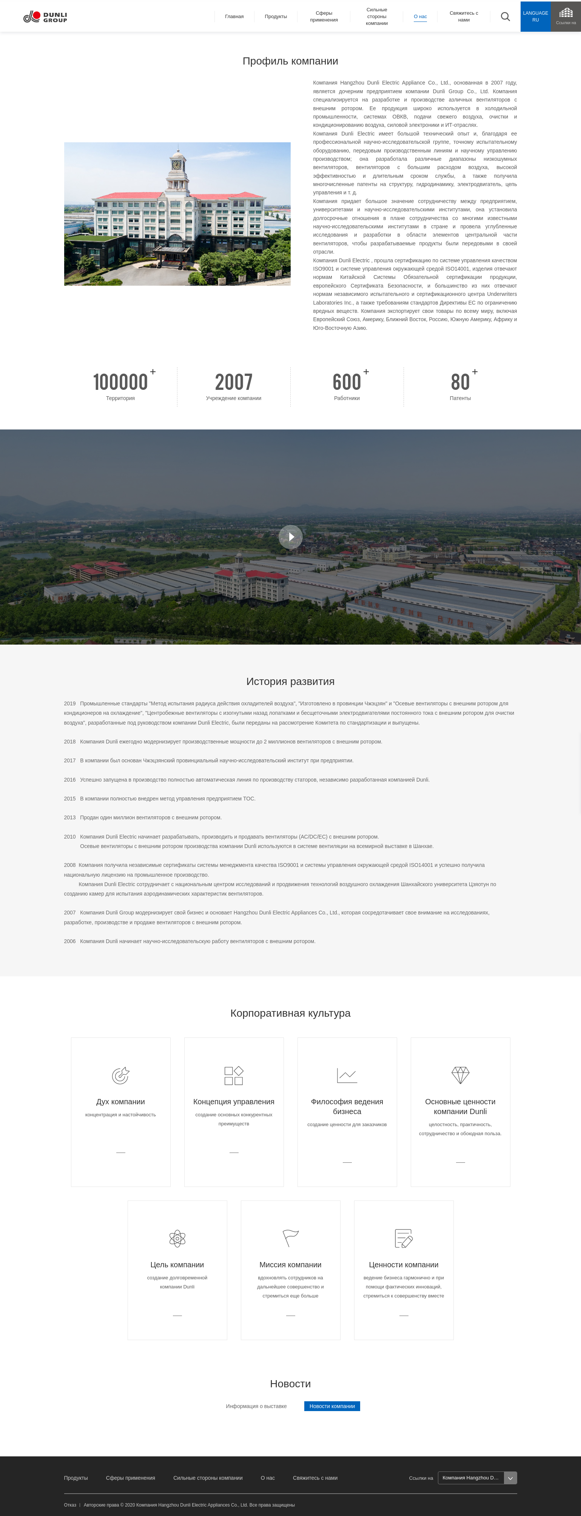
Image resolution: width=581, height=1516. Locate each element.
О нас (268, 1478)
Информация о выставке (256, 1406)
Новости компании (332, 1406)
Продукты (76, 1478)
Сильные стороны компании (208, 1478)
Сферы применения (130, 1478)
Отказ (70, 1505)
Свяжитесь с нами (315, 1478)
